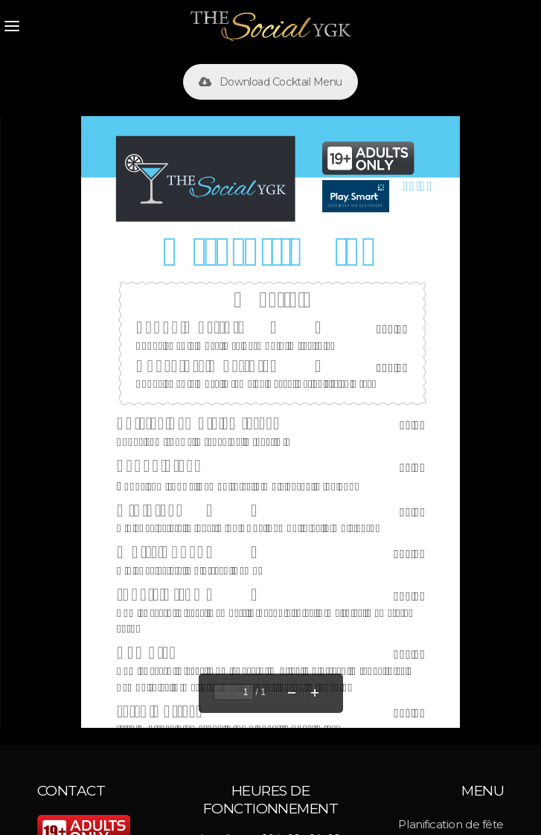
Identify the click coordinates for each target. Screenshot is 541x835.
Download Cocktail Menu (270, 82)
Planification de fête (451, 824)
